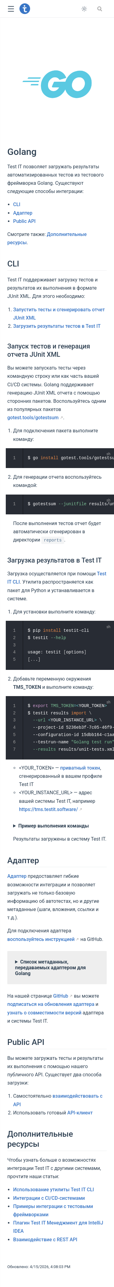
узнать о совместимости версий (44, 1012)
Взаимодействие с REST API (45, 1239)
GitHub (60, 996)
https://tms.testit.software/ (48, 809)
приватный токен (80, 767)
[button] (11, 9)
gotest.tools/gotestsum (33, 417)
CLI (16, 204)
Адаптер (22, 213)
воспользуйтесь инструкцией (40, 939)
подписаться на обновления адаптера (50, 1004)
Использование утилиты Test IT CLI (53, 1189)
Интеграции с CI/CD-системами (49, 1198)
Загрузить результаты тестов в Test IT (57, 326)
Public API (24, 221)
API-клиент (80, 1112)
